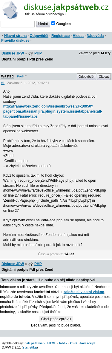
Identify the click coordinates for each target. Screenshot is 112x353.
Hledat (78, 36)
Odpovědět (39, 36)
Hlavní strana (15, 36)
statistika (30, 347)
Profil (20, 76)
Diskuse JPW (12, 53)
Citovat (104, 76)
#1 (2, 83)
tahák (63, 343)
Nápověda (95, 36)
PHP (38, 53)
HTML (51, 343)
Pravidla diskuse (15, 40)
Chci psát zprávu (56, 319)
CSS (73, 343)
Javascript (87, 343)
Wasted (7, 76)
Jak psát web (34, 343)
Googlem (61, 24)
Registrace (60, 36)
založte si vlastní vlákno (84, 292)
